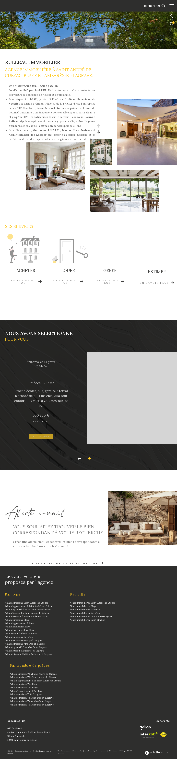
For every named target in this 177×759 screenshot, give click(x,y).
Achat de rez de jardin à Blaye (19, 630)
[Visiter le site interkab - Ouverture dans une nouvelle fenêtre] (149, 735)
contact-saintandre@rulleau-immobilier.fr (28, 732)
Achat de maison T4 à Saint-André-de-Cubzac (33, 674)
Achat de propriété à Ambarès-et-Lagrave (26, 647)
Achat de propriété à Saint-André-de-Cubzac (27, 609)
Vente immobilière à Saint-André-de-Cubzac (92, 602)
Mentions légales (92, 751)
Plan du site (77, 751)
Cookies (61, 754)
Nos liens (113, 751)
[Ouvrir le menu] (171, 6)
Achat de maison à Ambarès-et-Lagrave (25, 643)
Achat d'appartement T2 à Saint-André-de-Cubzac (35, 680)
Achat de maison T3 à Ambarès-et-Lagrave (32, 697)
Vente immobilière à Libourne (85, 609)
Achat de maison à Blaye (17, 620)
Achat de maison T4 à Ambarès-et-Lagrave (32, 701)
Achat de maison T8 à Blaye (23, 687)
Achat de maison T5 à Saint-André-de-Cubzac (33, 677)
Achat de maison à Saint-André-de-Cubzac (26, 602)
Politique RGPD (125, 751)
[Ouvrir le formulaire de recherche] (154, 5)
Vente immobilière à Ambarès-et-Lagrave (91, 616)
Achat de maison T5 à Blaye (23, 684)
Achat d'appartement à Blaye (19, 623)
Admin (104, 751)
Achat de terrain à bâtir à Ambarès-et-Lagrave (28, 654)
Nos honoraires (64, 751)
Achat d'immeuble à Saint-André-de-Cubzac (27, 613)
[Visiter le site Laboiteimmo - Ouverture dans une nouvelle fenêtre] (156, 753)
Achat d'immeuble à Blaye (17, 626)
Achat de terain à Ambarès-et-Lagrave (24, 650)
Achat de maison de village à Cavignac (24, 640)
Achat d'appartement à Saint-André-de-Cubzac (29, 606)
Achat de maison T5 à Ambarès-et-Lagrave (32, 704)
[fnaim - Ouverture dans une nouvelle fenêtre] (163, 734)
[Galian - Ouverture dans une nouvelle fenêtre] (145, 727)
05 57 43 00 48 (14, 728)
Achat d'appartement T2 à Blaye (26, 691)
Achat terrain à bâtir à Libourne (21, 633)
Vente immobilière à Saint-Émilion (87, 620)
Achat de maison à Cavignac (19, 637)
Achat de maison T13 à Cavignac (26, 694)
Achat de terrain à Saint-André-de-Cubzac (26, 616)
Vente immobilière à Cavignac (85, 613)
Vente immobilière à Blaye (83, 606)
